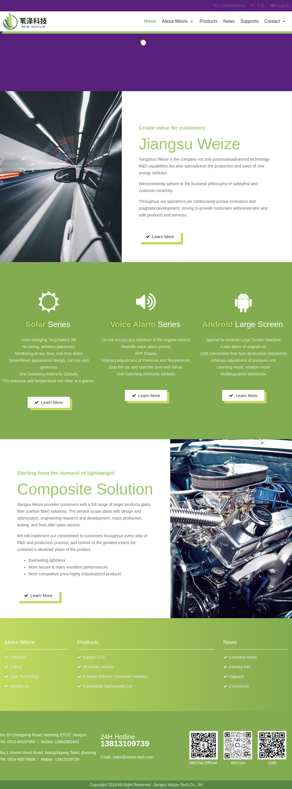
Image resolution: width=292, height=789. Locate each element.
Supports (249, 21)
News (229, 21)
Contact (272, 21)
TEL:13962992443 (228, 5)
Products (209, 21)
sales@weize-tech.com (133, 757)
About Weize (174, 21)
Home (150, 21)
